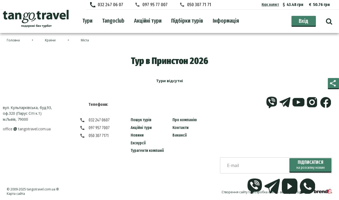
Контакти (180, 127)
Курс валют (270, 4)
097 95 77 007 (155, 5)
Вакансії (179, 135)
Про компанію (184, 119)
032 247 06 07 (110, 5)
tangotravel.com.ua (41, 189)
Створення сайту (235, 192)
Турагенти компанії (147, 150)
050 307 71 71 (199, 5)
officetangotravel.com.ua (26, 128)
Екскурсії (138, 142)
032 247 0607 (99, 120)
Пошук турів (141, 119)
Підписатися (310, 165)
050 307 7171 (99, 135)
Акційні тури (141, 127)
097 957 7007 (99, 127)
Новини (137, 135)
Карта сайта (16, 193)
